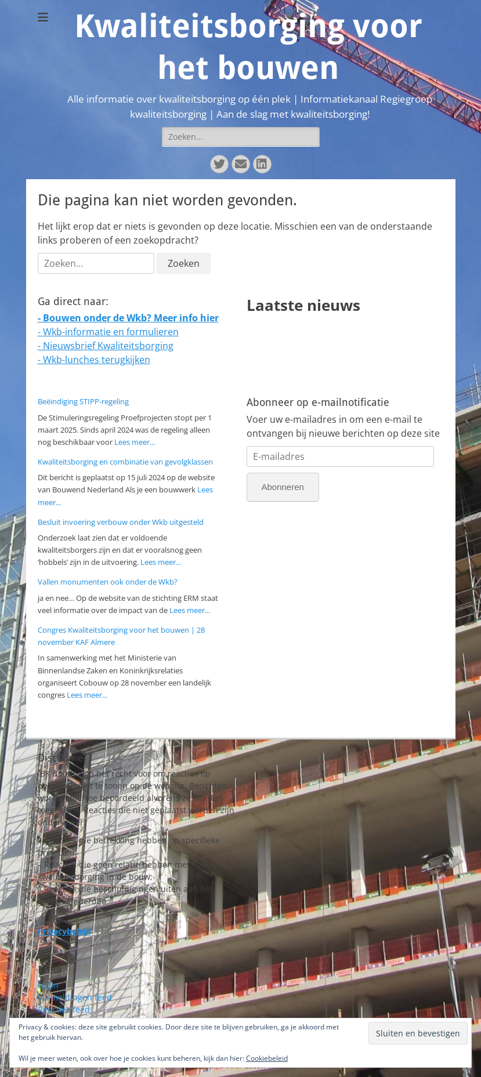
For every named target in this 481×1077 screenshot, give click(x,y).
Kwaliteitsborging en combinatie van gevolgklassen (125, 461)
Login (48, 985)
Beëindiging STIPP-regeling (83, 401)
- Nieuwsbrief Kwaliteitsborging (105, 345)
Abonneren (283, 487)
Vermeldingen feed (75, 997)
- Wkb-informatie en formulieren (108, 331)
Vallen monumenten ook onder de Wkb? (108, 581)
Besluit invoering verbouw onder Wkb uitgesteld (121, 522)
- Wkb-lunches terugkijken (94, 359)
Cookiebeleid (267, 1058)
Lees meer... (134, 442)
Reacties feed (64, 1009)
